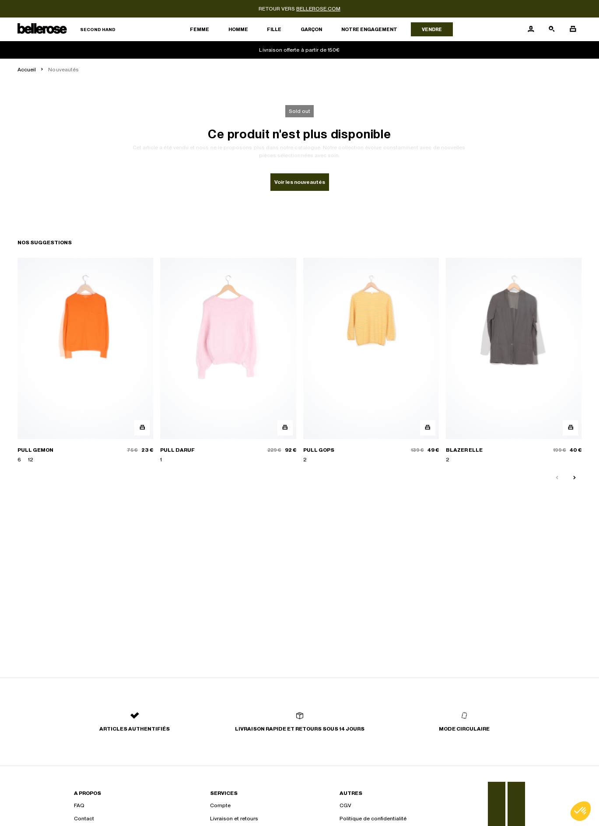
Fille (274, 29)
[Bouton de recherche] (551, 29)
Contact (84, 818)
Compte (220, 805)
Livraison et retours (234, 818)
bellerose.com (318, 9)
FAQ (79, 805)
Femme (199, 29)
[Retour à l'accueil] (67, 29)
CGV (345, 805)
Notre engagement (369, 29)
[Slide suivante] (574, 478)
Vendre (432, 29)
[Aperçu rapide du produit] (142, 428)
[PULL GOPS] (371, 361)
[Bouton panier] (572, 29)
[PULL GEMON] (85, 361)
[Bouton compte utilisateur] (530, 29)
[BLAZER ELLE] (513, 361)
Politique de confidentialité (373, 818)
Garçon (311, 29)
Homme (238, 29)
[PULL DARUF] (228, 361)
